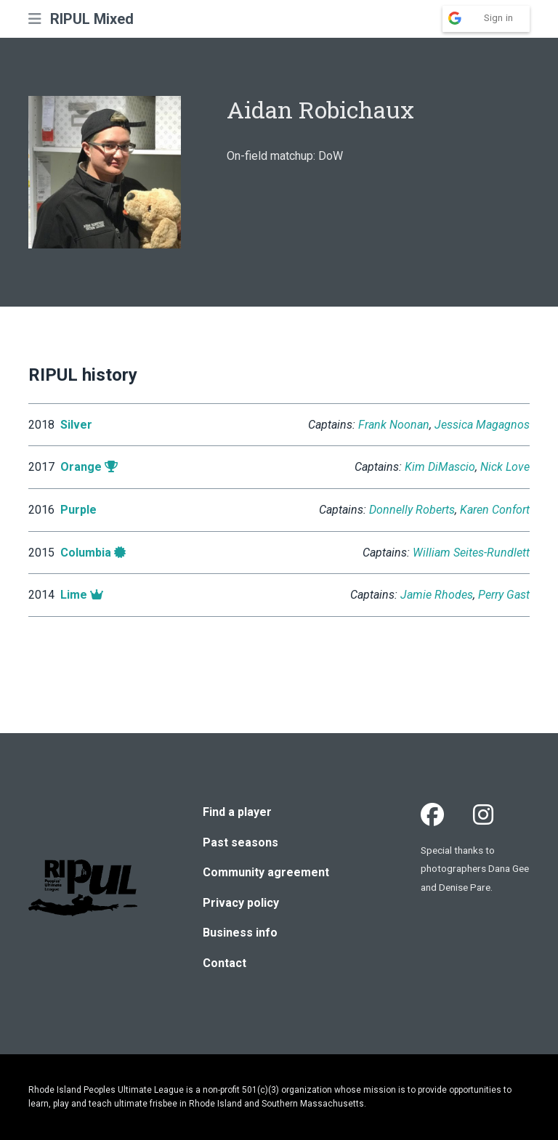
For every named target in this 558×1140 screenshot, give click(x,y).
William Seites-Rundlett (471, 552)
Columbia (85, 552)
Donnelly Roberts (412, 510)
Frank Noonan (393, 425)
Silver (76, 425)
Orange (81, 467)
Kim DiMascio (440, 467)
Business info (240, 932)
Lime (73, 595)
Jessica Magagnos (482, 425)
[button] (34, 19)
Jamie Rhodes (436, 595)
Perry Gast (504, 595)
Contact (224, 963)
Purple (78, 510)
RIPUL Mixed (92, 19)
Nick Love (505, 467)
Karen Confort (495, 510)
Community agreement (266, 872)
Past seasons (240, 842)
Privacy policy (241, 903)
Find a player (237, 812)
